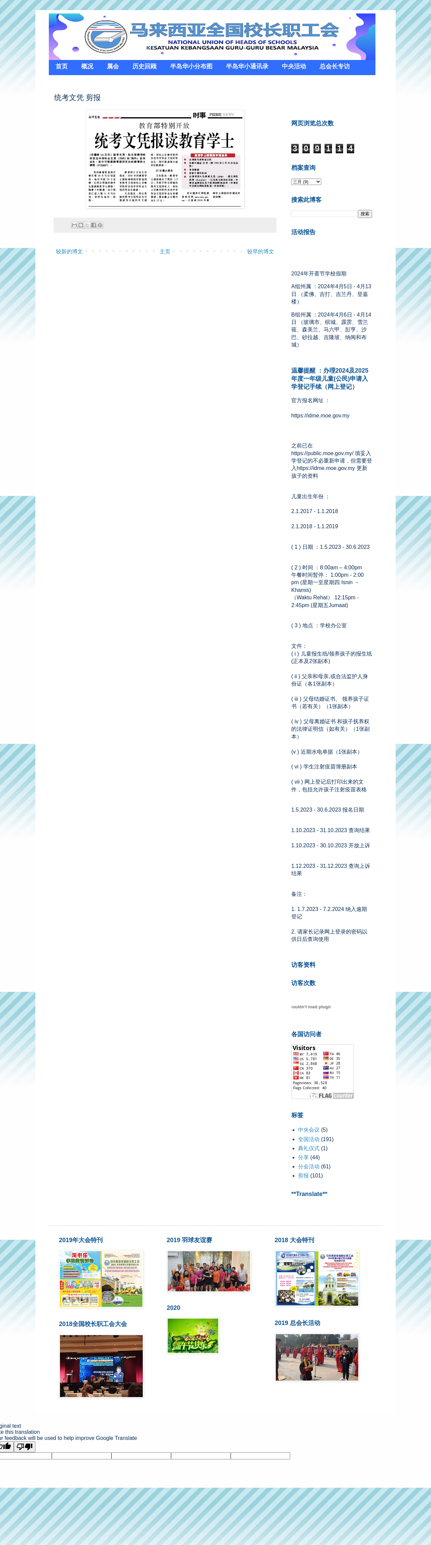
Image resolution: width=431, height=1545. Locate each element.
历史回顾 (144, 66)
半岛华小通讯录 (247, 66)
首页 (62, 66)
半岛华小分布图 (191, 66)
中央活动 (294, 66)
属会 (113, 66)
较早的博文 (260, 251)
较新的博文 (69, 251)
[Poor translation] (24, 1446)
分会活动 (309, 1166)
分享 (303, 1157)
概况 (87, 66)
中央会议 (309, 1130)
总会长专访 (335, 66)
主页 (165, 251)
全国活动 (309, 1139)
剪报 (303, 1175)
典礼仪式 (309, 1148)
